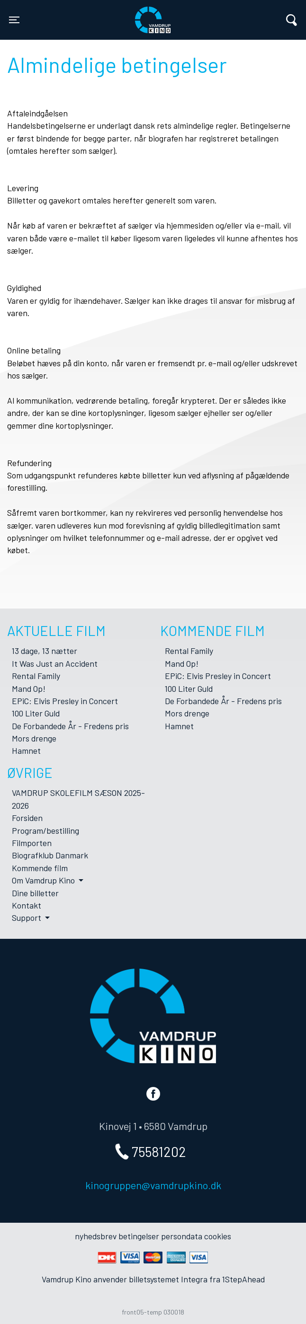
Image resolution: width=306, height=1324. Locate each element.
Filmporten (32, 843)
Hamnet (26, 750)
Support (27, 917)
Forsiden (27, 817)
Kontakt (26, 905)
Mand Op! (28, 688)
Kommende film (40, 868)
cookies (217, 1236)
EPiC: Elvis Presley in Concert (65, 701)
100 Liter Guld (36, 713)
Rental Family (36, 676)
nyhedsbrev (96, 1236)
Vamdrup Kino (92, 13)
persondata (181, 1236)
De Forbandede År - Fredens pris (70, 726)
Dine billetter (35, 893)
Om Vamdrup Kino (44, 880)
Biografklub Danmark (50, 855)
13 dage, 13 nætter (44, 650)
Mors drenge (34, 738)
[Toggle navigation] (14, 20)
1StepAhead (243, 1279)
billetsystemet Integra (168, 1279)
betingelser (138, 1236)
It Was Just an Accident (55, 663)
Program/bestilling (45, 830)
